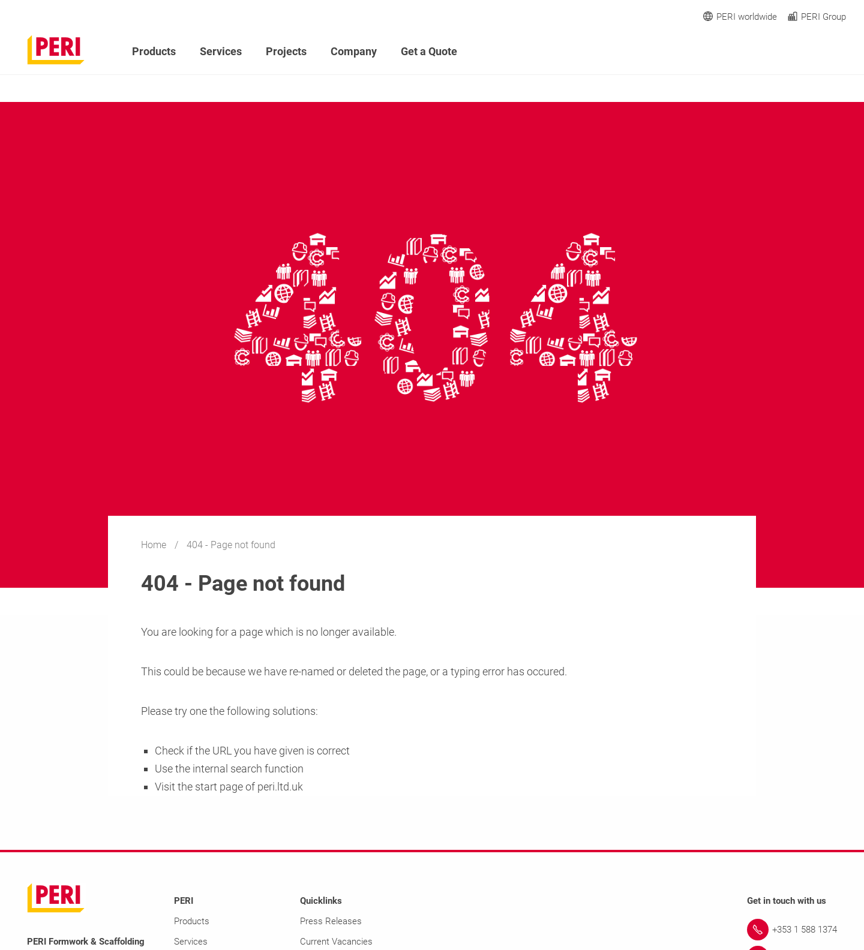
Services (221, 51)
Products (154, 51)
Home (155, 545)
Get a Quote (429, 51)
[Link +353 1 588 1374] (792, 929)
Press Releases (331, 921)
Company (354, 51)
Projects (286, 51)
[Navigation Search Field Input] (774, 51)
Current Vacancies (336, 941)
